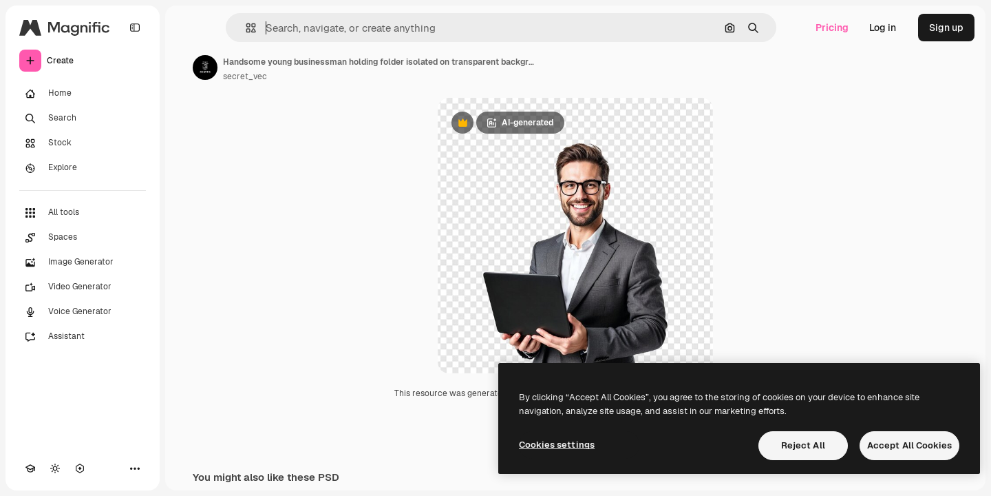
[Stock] (82, 143)
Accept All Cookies (909, 445)
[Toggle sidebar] (135, 28)
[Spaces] (82, 238)
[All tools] (82, 213)
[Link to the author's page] (205, 67)
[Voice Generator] (82, 312)
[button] (245, 28)
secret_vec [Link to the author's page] (245, 76)
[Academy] (30, 468)
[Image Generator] (82, 262)
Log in (882, 27)
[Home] (82, 94)
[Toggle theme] (55, 468)
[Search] (82, 118)
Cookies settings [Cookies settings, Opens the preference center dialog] (557, 445)
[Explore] (82, 168)
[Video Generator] (82, 287)
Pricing (832, 27)
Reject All (803, 445)
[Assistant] (82, 337)
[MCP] (80, 468)
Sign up (946, 27)
